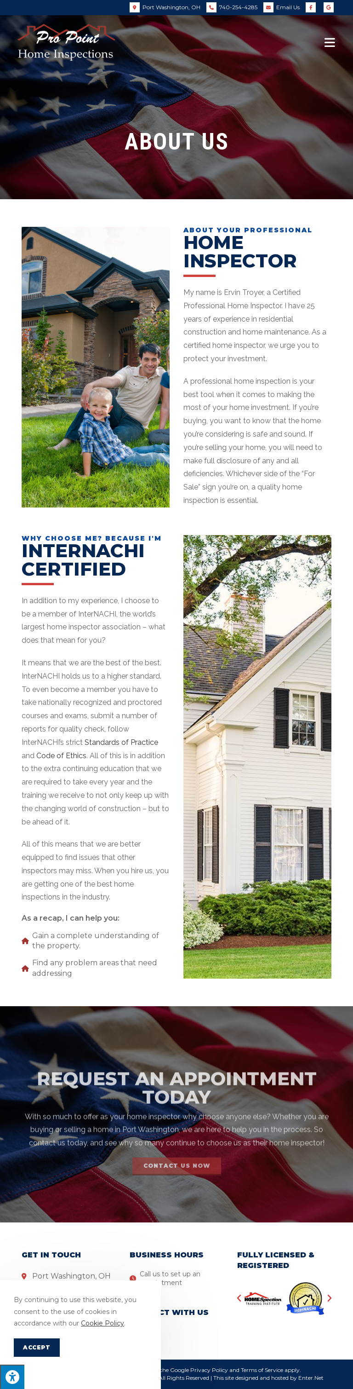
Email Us (288, 7)
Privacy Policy (209, 1369)
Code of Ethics (61, 755)
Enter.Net (311, 1377)
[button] (239, 1298)
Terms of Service (262, 1369)
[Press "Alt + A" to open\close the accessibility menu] (12, 1377)
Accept (37, 1347)
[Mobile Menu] (330, 42)
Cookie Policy (102, 1323)
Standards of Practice (121, 742)
